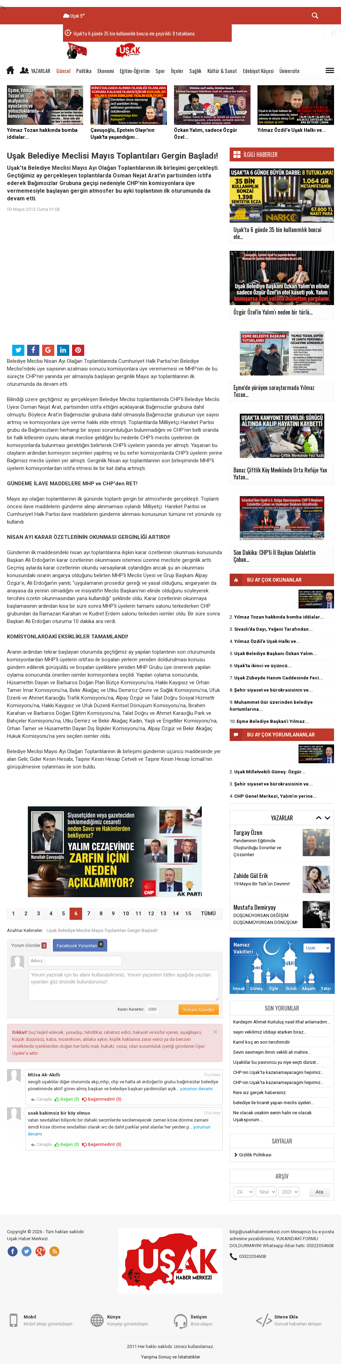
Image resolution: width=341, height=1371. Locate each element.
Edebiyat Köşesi (258, 70)
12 (151, 913)
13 (163, 913)
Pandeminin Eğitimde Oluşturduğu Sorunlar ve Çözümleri (257, 847)
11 (138, 913)
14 (176, 913)
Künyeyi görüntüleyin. (128, 1320)
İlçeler (177, 70)
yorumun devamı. (197, 1088)
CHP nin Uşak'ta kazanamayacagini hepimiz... (278, 1072)
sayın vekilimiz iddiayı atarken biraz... (270, 1032)
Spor (160, 70)
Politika (84, 70)
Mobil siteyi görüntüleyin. (48, 1320)
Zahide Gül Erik (250, 875)
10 (126, 913)
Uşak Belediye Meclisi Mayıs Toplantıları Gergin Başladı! (102, 930)
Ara (319, 1192)
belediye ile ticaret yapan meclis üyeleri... (273, 1102)
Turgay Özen (247, 832)
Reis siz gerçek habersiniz (259, 1092)
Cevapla (41, 1099)
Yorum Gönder (29, 945)
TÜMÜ (208, 913)
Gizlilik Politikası (255, 1154)
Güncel (63, 70)
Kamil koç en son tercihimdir (261, 1042)
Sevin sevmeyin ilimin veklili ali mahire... (272, 1052)
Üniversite (289, 70)
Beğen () (67, 1099)
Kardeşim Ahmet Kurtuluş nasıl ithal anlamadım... (281, 1022)
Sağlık (195, 70)
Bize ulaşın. (202, 1320)
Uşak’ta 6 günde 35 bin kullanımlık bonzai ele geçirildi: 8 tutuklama (134, 33)
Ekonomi (105, 70)
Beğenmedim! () (101, 1099)
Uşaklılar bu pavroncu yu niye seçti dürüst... (276, 1062)
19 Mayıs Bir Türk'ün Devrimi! (261, 883)
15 (188, 913)
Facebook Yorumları (80, 944)
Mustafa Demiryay (254, 906)
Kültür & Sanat (222, 70)
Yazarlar (40, 70)
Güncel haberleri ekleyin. (298, 1320)
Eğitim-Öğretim (135, 70)
